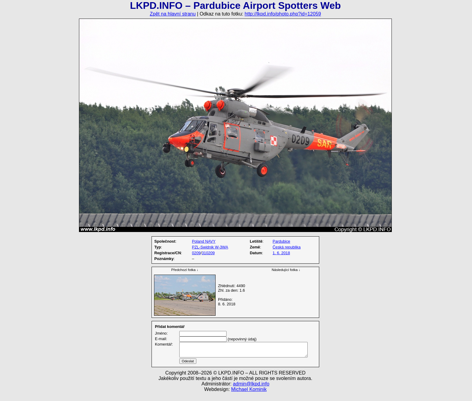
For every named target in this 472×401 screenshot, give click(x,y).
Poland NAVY (203, 241)
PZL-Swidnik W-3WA (210, 247)
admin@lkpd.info (251, 391)
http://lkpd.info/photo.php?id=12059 (283, 13)
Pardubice (281, 241)
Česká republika (287, 247)
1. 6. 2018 (281, 253)
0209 (196, 253)
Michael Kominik (248, 396)
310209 (208, 253)
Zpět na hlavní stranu (172, 13)
